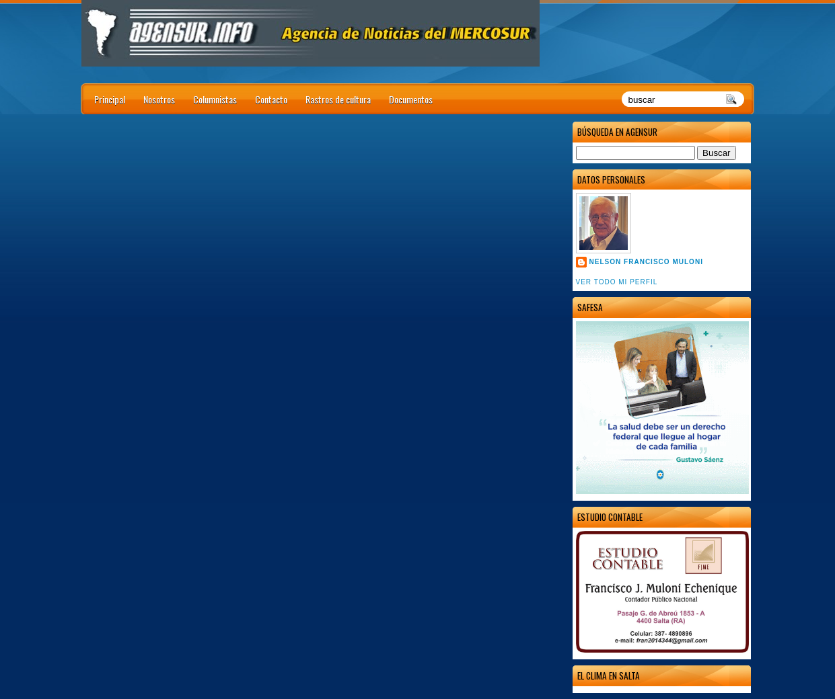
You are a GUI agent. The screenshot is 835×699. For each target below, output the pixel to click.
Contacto (271, 99)
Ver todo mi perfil (617, 282)
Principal (109, 99)
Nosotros (159, 99)
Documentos (411, 99)
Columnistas (215, 99)
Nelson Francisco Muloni (646, 261)
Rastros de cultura (338, 99)
